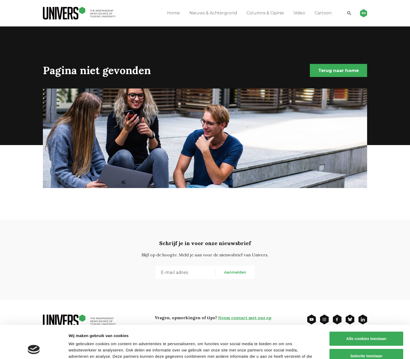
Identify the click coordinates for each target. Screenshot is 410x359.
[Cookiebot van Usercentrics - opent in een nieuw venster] (34, 349)
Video (299, 12)
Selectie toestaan (366, 325)
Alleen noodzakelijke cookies (366, 342)
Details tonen (282, 348)
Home (173, 12)
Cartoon (323, 12)
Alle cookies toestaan (366, 307)
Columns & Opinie (265, 12)
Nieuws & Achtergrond (213, 12)
